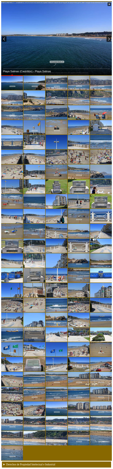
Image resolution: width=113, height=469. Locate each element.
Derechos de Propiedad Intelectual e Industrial (30, 464)
